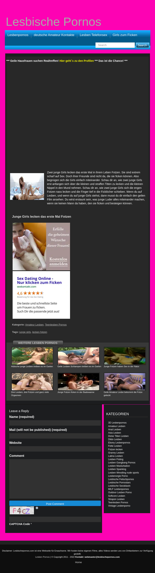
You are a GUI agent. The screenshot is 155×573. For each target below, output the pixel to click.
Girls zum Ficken (125, 35)
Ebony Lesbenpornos (119, 442)
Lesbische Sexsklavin (119, 486)
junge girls (25, 332)
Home (78, 562)
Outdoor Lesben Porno (120, 492)
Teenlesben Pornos (56, 324)
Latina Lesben (115, 456)
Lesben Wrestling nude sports (123, 472)
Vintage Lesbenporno (119, 505)
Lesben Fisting (115, 459)
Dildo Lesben (115, 439)
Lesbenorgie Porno (118, 476)
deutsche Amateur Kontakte (54, 35)
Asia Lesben (114, 432)
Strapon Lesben (116, 499)
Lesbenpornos (18, 35)
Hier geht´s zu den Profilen (76, 60)
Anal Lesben (114, 429)
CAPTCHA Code (19, 524)
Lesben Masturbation (119, 466)
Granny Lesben (116, 452)
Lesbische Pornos (53, 21)
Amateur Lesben (34, 324)
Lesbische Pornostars (119, 482)
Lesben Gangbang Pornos (121, 462)
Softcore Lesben (116, 496)
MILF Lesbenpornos (118, 489)
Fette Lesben (115, 446)
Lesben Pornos (42, 557)
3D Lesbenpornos (117, 422)
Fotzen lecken (115, 449)
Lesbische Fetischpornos (121, 479)
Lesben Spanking (117, 469)
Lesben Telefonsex (93, 35)
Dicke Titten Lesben (118, 436)
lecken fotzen (39, 332)
